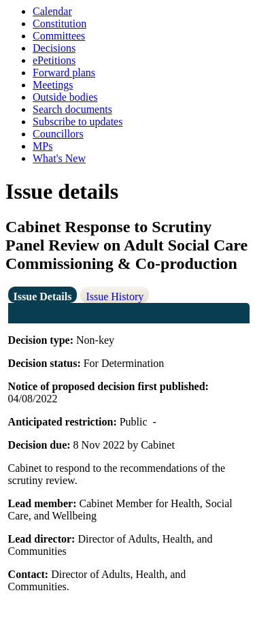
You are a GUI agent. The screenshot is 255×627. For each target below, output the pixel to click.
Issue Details (43, 296)
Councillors (58, 134)
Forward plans (64, 72)
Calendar (52, 11)
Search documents (72, 109)
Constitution (59, 23)
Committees (59, 36)
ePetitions (54, 60)
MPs (42, 146)
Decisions (54, 48)
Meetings (53, 85)
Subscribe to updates (77, 121)
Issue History (114, 296)
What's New (59, 158)
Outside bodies (65, 97)
